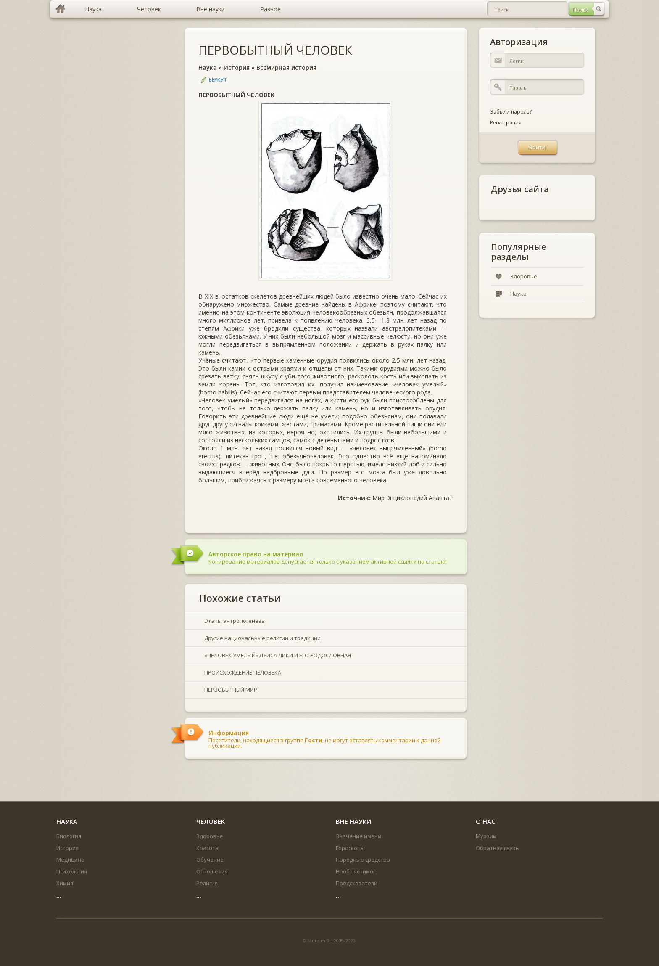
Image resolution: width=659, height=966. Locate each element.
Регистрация (506, 122)
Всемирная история (286, 67)
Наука (207, 67)
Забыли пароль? (511, 111)
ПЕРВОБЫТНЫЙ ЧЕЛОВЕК (275, 50)
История (237, 67)
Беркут (218, 79)
